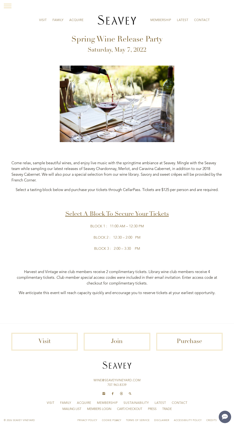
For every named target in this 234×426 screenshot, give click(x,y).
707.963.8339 (117, 385)
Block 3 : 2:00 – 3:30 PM (117, 248)
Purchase (189, 342)
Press (152, 409)
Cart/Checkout (129, 409)
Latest (182, 20)
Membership (160, 20)
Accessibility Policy (188, 420)
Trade (167, 409)
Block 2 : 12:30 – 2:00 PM (117, 237)
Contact (202, 20)
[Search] (130, 393)
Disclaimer (161, 420)
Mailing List (71, 409)
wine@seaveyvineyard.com (117, 380)
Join (117, 342)
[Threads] (121, 393)
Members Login (99, 409)
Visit (43, 20)
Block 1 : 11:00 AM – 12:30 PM (117, 226)
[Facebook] (112, 393)
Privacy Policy (87, 420)
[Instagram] (103, 393)
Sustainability (136, 403)
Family (58, 20)
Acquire (76, 20)
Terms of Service (138, 420)
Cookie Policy (111, 420)
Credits (211, 420)
